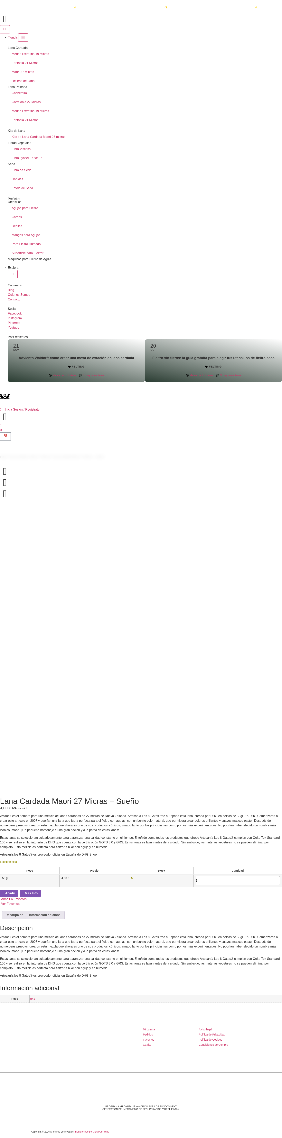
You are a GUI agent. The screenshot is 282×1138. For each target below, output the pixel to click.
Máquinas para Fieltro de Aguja (29, 259)
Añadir (9, 893)
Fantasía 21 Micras (25, 63)
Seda (11, 164)
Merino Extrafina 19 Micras (30, 54)
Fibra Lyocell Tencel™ (27, 158)
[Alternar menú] (5, 29)
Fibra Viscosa (21, 149)
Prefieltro (14, 198)
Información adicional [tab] (45, 915)
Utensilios (14, 202)
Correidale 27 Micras (26, 102)
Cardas (17, 217)
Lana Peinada (17, 87)
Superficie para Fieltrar (27, 253)
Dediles (17, 226)
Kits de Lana (16, 130)
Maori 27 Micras (23, 72)
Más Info (30, 893)
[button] (141, 901)
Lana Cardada (18, 47)
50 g (32, 998)
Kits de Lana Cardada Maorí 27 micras (38, 136)
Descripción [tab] (14, 915)
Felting (78, 366)
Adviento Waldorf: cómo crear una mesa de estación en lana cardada (76, 358)
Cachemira (19, 93)
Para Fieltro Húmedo (26, 244)
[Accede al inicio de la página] (5, 19)
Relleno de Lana (23, 81)
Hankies (17, 179)
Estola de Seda (22, 188)
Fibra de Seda (22, 170)
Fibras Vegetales (19, 143)
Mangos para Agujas (26, 235)
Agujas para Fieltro (25, 208)
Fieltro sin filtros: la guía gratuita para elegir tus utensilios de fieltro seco (213, 358)
